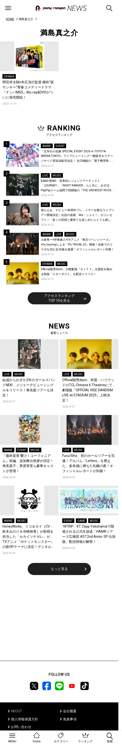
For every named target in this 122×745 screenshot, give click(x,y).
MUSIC (57, 175)
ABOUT (16, 711)
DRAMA (9, 76)
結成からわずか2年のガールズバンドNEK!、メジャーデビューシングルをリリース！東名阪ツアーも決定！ (28, 387)
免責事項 (70, 719)
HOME (10, 19)
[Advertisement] (59, 621)
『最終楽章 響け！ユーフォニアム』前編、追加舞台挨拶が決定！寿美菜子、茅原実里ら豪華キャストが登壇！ (27, 463)
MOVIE (35, 450)
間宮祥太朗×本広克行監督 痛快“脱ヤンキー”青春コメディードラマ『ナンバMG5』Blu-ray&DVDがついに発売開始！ (28, 89)
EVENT (60, 146)
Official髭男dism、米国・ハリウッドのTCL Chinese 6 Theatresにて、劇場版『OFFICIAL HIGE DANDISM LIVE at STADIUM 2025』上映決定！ (89, 390)
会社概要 (70, 711)
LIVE (45, 175)
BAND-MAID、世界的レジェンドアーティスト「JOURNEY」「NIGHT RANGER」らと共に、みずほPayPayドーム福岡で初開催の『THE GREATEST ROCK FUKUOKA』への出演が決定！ (76, 186)
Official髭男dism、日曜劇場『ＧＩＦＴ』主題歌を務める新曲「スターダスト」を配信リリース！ (76, 272)
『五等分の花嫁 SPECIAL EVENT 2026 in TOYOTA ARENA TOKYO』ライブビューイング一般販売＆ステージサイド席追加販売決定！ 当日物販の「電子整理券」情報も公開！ (77, 156)
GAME (81, 520)
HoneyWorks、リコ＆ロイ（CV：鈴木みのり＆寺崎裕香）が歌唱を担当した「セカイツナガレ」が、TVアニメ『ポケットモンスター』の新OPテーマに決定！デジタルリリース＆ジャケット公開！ (28, 536)
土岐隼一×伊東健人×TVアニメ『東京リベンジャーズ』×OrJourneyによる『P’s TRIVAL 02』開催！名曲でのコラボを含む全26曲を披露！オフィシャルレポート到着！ (77, 244)
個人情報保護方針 (24, 719)
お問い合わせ (21, 727)
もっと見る (59, 569)
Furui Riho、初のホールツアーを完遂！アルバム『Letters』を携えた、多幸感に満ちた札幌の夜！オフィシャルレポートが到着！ (88, 463)
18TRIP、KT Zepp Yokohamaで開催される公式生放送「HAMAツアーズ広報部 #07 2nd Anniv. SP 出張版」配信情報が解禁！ (88, 534)
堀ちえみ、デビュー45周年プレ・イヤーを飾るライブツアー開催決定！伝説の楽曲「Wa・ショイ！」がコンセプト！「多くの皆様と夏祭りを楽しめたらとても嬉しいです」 (77, 215)
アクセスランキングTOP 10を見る (59, 298)
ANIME (46, 146)
